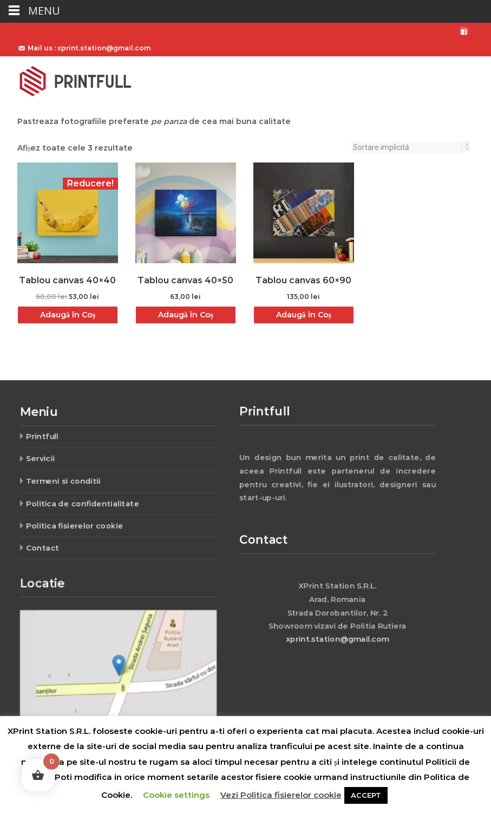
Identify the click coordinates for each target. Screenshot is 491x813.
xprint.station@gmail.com (337, 634)
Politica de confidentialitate (85, 501)
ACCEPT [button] (366, 795)
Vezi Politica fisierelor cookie (281, 795)
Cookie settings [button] (176, 795)
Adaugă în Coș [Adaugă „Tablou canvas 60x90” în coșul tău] (303, 315)
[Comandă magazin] (407, 147)
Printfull (48, 439)
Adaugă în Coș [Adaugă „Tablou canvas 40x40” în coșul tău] (67, 315)
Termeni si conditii (67, 480)
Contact (48, 542)
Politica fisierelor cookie (78, 521)
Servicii (46, 460)
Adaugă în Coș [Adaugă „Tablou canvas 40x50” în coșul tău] (185, 315)
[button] (119, 665)
